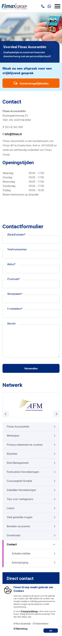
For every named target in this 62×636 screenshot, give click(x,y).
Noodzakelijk (23, 623)
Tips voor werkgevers (20, 499)
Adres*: (11, 264)
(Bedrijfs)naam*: (16, 234)
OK (50, 630)
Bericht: (11, 323)
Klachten (12, 453)
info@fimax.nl (13, 134)
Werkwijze (13, 435)
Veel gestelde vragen (19, 517)
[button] (56, 414)
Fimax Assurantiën (18, 426)
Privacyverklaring (29, 611)
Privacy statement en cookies (25, 444)
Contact (12, 544)
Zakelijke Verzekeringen (21, 490)
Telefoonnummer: (17, 249)
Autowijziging (20, 562)
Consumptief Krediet (19, 481)
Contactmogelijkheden (31, 83)
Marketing (21, 628)
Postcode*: (13, 279)
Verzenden (31, 368)
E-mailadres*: (15, 308)
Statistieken (41, 623)
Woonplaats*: (15, 294)
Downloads (14, 535)
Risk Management (18, 462)
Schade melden (21, 553)
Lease (10, 508)
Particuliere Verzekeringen (23, 471)
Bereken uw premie (18, 526)
